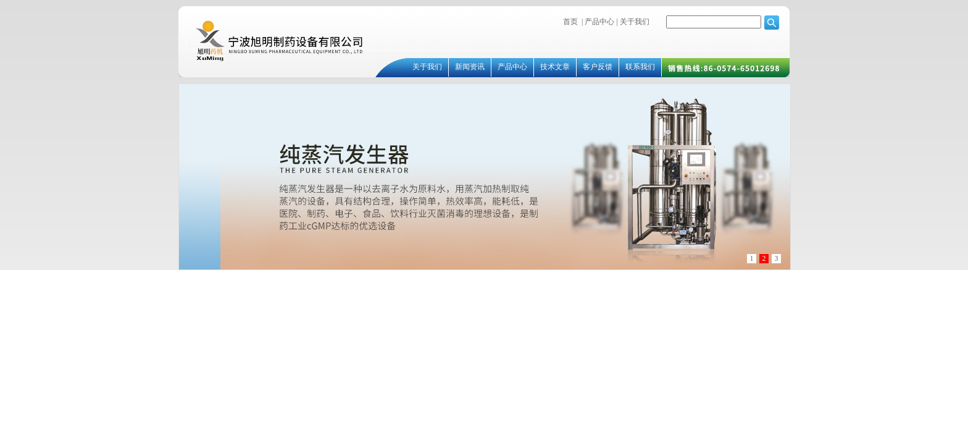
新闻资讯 (470, 66)
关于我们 (633, 21)
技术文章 (555, 66)
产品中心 (599, 21)
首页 (570, 21)
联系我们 (640, 66)
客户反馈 (597, 66)
